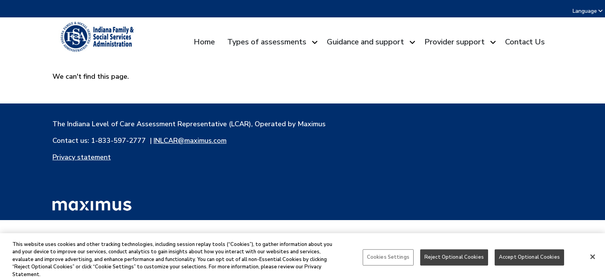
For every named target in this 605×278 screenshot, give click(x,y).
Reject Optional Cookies (454, 260)
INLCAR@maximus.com (190, 140)
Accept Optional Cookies (529, 260)
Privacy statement (81, 157)
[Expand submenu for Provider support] (492, 42)
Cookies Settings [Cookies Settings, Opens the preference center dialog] (388, 260)
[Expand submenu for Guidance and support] (411, 42)
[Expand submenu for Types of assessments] (313, 42)
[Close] (592, 260)
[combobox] (600, 11)
